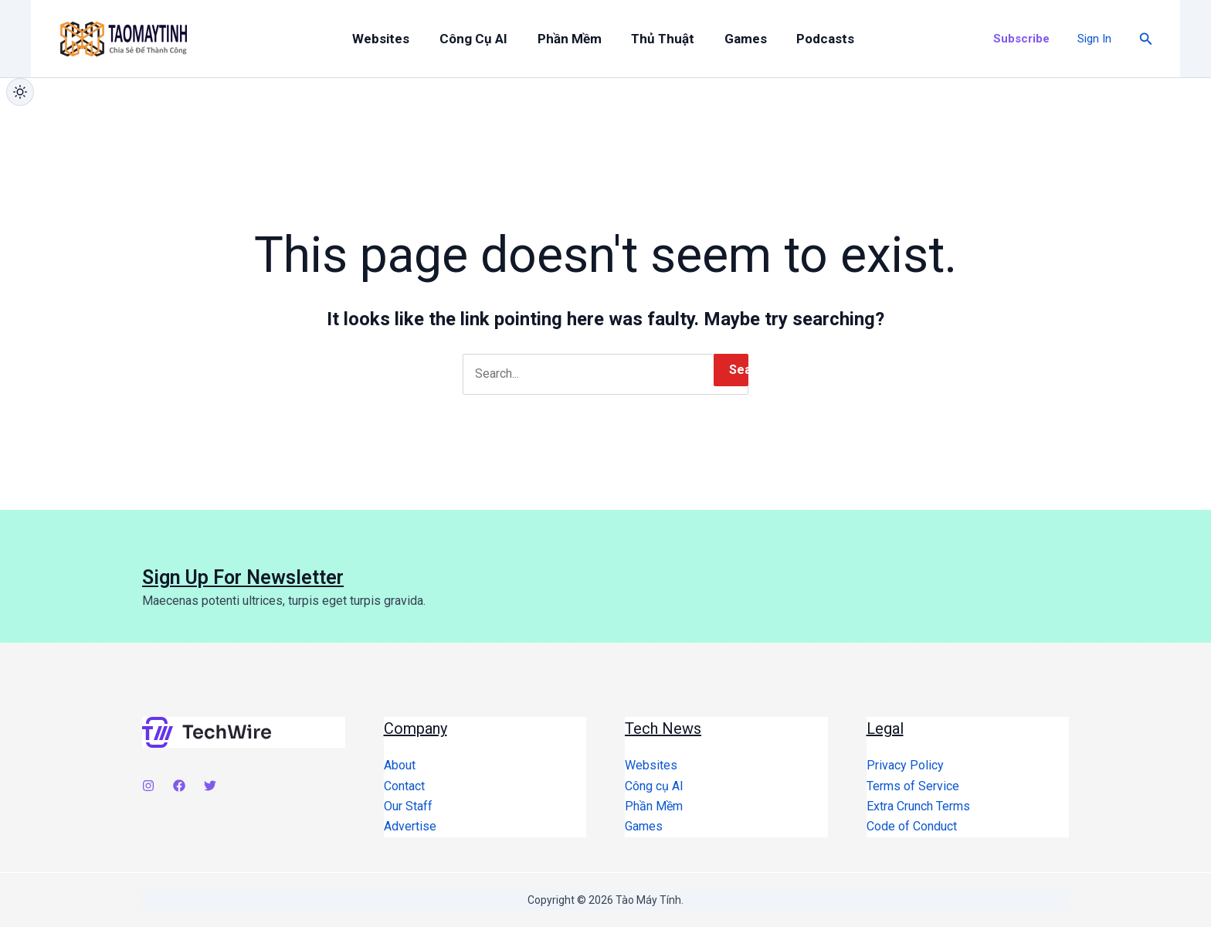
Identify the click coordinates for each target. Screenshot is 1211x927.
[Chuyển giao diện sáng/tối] (20, 92)
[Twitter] (210, 785)
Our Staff (408, 806)
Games (728, 38)
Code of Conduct (912, 826)
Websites (383, 38)
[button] (1021, 39)
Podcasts (803, 38)
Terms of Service (913, 786)
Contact (404, 786)
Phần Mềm (562, 38)
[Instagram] (148, 785)
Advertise (410, 826)
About (400, 765)
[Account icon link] (1094, 39)
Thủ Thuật (650, 38)
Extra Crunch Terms (918, 806)
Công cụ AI (471, 38)
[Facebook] (179, 785)
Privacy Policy (905, 765)
